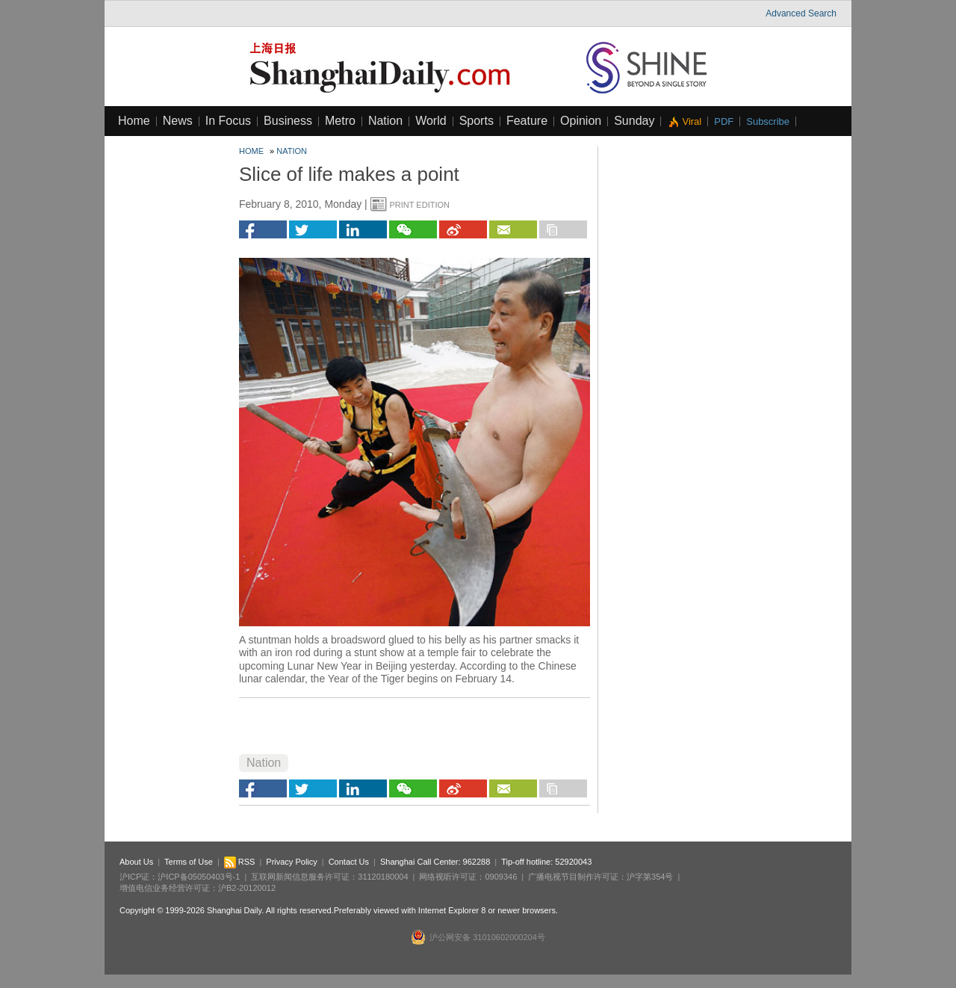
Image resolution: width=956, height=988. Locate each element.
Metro (340, 120)
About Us (136, 861)
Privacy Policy (291, 861)
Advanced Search (801, 13)
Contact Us (349, 861)
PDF (723, 121)
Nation (385, 120)
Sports (476, 120)
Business (288, 120)
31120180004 (383, 876)
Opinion (580, 120)
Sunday (634, 120)
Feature (526, 120)
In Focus (228, 120)
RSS (239, 861)
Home (134, 120)
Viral (691, 121)
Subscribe (767, 121)
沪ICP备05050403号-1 (199, 876)
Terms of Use (188, 861)
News (178, 120)
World (431, 120)
